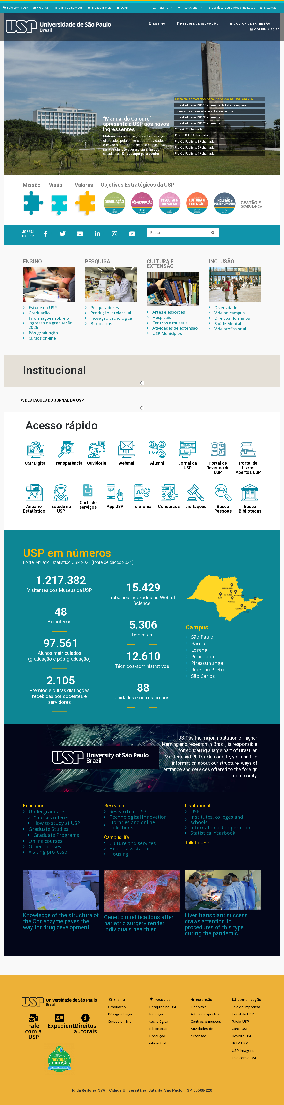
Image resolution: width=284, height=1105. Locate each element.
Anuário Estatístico (34, 509)
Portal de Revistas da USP (218, 468)
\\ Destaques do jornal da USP (52, 400)
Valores (84, 185)
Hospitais (199, 1006)
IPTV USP (240, 1043)
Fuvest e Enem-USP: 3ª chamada (197, 117)
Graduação (117, 1006)
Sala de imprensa (246, 1006)
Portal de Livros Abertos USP (248, 468)
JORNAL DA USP (28, 233)
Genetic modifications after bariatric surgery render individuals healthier (139, 923)
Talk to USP (197, 843)
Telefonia (141, 506)
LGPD (124, 8)
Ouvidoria (96, 463)
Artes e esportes (205, 1014)
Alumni (157, 463)
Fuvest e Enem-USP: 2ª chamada (197, 123)
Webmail (43, 8)
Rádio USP (240, 1021)
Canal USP (240, 1028)
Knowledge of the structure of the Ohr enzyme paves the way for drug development (61, 921)
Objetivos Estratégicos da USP (137, 185)
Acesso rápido (61, 425)
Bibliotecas (158, 1028)
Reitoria (163, 8)
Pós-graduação (120, 1014)
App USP (115, 506)
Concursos (169, 506)
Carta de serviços (70, 8)
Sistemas (270, 8)
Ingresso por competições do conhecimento (206, 111)
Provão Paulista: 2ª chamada (195, 147)
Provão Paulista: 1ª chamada (195, 153)
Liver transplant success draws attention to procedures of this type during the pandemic (216, 924)
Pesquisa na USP (163, 1006)
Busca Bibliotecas (250, 509)
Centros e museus (206, 1021)
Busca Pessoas (223, 509)
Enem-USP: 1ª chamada (191, 135)
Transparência (102, 8)
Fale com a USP (17, 8)
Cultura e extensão (160, 263)
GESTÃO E (251, 202)
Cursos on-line (120, 1021)
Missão (32, 185)
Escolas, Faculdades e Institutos (233, 8)
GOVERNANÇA (251, 206)
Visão (55, 185)
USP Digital (36, 463)
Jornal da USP (187, 465)
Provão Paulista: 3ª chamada (195, 141)
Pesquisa (97, 261)
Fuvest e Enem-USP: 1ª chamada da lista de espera (210, 105)
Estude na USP (61, 509)
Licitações (196, 506)
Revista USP (242, 1035)
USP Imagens (243, 1050)
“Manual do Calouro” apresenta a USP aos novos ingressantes (136, 124)
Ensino (32, 261)
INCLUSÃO (221, 261)
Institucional (190, 8)
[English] (281, 8)
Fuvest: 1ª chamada (188, 129)
